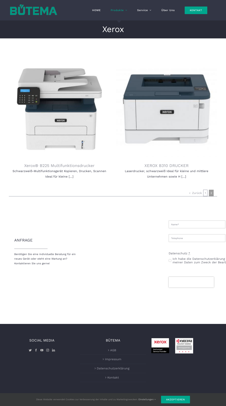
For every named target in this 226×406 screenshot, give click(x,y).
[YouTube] (41, 337)
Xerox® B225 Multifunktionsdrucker (59, 165)
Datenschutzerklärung (113, 355)
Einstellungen (147, 399)
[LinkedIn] (53, 337)
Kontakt (113, 364)
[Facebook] (36, 337)
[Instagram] (47, 337)
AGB (113, 337)
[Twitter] (30, 337)
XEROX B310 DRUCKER (161, 165)
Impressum (113, 346)
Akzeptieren (175, 399)
